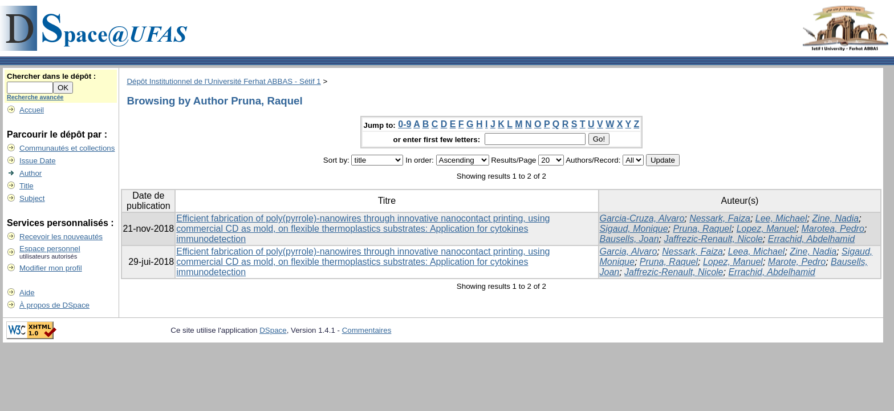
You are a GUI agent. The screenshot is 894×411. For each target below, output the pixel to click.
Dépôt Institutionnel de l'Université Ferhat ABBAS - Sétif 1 (223, 81)
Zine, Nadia (835, 218)
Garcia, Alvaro (628, 251)
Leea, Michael (756, 251)
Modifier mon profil (50, 268)
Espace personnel (49, 248)
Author (30, 173)
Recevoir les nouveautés (61, 236)
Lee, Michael (781, 218)
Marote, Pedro (797, 262)
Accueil (31, 110)
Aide (27, 292)
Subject (31, 198)
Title (26, 186)
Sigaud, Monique (634, 228)
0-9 (404, 124)
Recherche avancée (35, 97)
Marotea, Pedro (833, 228)
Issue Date (37, 160)
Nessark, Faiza (719, 218)
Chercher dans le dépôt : (51, 76)
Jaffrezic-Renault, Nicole (713, 239)
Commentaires (367, 330)
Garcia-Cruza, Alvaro (642, 218)
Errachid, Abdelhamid (811, 239)
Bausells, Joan (629, 239)
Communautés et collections (67, 148)
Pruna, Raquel (702, 228)
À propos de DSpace (54, 305)
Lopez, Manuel (767, 228)
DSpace (272, 330)
